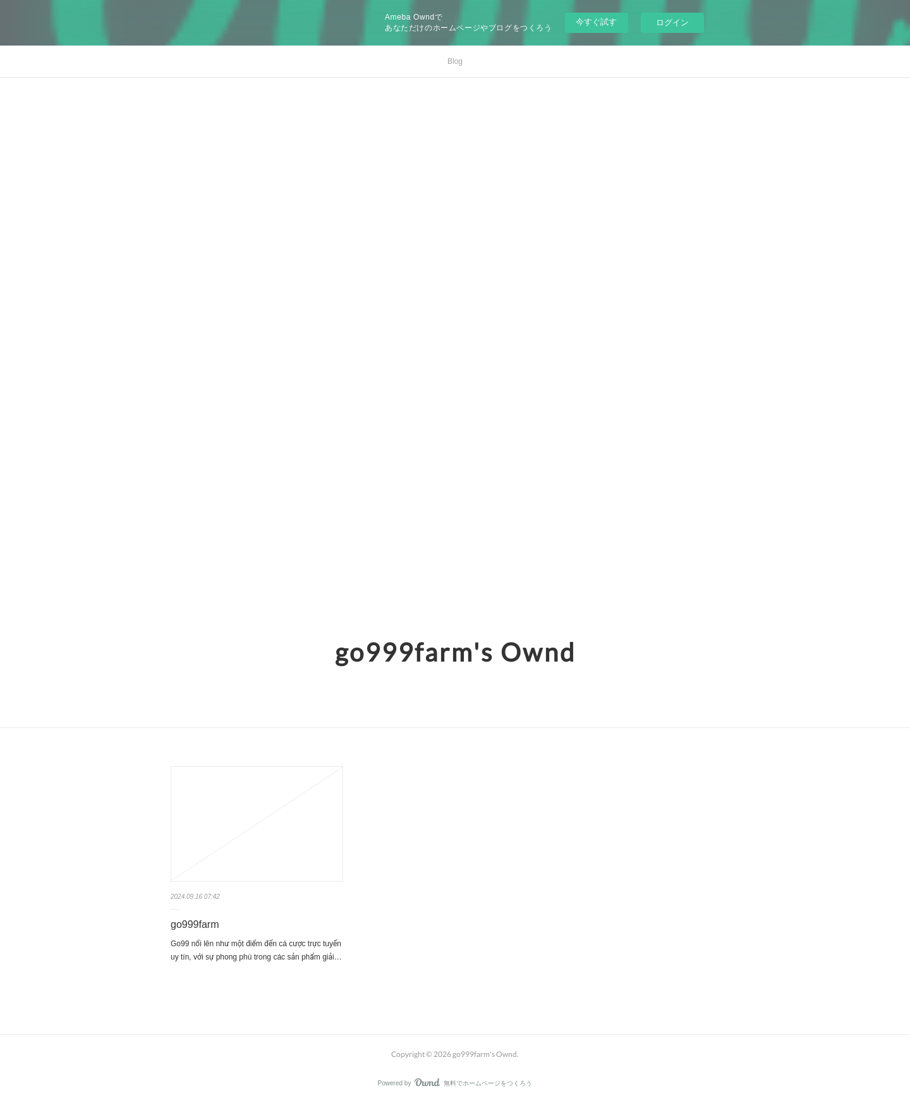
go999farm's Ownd (455, 652)
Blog (455, 61)
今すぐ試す (596, 22)
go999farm (195, 924)
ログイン (672, 22)
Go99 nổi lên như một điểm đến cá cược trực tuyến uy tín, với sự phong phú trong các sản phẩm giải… (256, 950)
